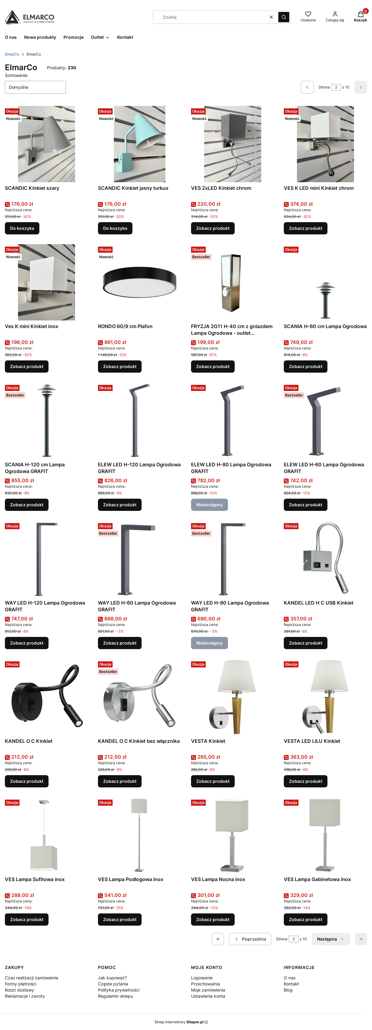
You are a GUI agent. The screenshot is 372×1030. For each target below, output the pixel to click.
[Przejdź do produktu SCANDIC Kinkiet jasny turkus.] (139, 144)
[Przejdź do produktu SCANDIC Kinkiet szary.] (46, 144)
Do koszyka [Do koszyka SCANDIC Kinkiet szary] (22, 228)
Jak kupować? (112, 977)
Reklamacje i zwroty (25, 996)
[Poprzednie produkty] (250, 939)
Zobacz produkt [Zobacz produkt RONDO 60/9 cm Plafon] (119, 366)
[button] (283, 17)
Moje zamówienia (208, 989)
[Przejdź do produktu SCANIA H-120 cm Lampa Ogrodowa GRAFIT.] (46, 420)
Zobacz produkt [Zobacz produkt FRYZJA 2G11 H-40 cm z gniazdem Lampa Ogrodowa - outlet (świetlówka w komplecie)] (212, 366)
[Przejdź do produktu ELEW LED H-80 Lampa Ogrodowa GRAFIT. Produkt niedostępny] (232, 420)
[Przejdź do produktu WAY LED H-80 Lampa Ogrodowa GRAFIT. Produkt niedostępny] (232, 559)
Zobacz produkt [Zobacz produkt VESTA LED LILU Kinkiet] (305, 781)
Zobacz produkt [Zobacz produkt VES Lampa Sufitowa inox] (26, 919)
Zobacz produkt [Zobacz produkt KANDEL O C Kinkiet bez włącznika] (119, 781)
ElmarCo (12, 54)
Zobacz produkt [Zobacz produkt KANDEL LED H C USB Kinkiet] (305, 642)
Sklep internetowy (179, 1022)
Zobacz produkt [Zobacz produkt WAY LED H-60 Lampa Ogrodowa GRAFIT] (119, 642)
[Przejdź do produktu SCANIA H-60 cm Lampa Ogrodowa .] (325, 282)
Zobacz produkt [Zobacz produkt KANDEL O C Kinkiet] (26, 781)
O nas (289, 977)
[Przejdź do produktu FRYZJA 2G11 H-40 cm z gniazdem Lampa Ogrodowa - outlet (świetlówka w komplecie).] (232, 282)
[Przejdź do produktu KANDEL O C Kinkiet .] (46, 697)
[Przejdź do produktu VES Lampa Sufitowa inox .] (46, 835)
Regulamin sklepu (115, 996)
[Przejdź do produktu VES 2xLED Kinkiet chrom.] (232, 144)
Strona (324, 87)
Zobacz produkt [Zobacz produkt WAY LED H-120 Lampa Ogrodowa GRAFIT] (26, 642)
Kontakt (291, 983)
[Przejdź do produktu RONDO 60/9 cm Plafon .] (139, 282)
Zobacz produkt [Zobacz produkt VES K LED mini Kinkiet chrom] (305, 228)
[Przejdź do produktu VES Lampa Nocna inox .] (232, 835)
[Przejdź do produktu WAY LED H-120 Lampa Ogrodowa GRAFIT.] (46, 559)
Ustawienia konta (208, 996)
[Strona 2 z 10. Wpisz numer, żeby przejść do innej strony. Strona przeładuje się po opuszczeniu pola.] (336, 87)
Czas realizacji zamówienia (31, 977)
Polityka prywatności (118, 989)
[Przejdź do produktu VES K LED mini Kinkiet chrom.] (325, 144)
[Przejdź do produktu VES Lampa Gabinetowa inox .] (325, 835)
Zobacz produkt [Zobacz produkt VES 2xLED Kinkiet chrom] (212, 228)
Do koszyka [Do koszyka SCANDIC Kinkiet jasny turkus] (115, 228)
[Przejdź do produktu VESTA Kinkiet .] (232, 697)
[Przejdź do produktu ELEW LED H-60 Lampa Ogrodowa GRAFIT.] (325, 420)
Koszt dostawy (19, 989)
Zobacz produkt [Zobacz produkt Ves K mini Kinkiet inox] (26, 366)
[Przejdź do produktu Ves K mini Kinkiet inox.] (46, 282)
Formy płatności (20, 983)
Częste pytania (113, 983)
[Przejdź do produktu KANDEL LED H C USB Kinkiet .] (325, 559)
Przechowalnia (205, 983)
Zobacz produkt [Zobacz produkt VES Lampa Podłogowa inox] (119, 919)
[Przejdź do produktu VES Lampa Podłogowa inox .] (139, 835)
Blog (288, 989)
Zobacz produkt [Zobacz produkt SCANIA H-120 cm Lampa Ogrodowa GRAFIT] (26, 504)
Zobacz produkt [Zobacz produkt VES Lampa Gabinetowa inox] (305, 919)
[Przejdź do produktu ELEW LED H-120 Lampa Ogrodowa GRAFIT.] (139, 420)
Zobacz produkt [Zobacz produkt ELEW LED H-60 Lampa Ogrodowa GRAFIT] (305, 504)
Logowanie (202, 977)
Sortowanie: (16, 75)
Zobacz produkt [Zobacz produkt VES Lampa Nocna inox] (212, 919)
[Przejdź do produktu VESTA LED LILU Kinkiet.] (325, 697)
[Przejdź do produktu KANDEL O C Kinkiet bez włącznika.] (139, 697)
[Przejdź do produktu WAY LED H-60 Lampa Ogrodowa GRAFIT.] (139, 559)
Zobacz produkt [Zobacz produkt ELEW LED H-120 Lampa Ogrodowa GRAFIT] (119, 504)
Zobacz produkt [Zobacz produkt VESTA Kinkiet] (212, 781)
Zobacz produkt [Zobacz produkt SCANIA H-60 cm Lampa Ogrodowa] (305, 366)
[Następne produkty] (331, 939)
